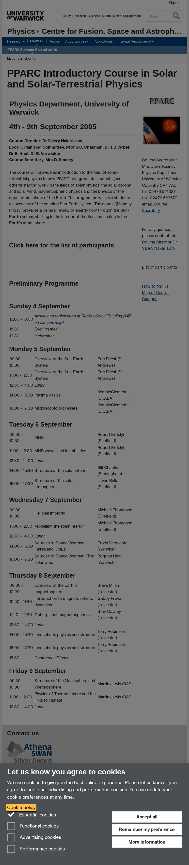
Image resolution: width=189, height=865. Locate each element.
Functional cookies (33, 826)
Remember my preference (147, 829)
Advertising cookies (34, 837)
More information (146, 842)
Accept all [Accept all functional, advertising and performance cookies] (147, 817)
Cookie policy (21, 807)
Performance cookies (36, 849)
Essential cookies (31, 814)
